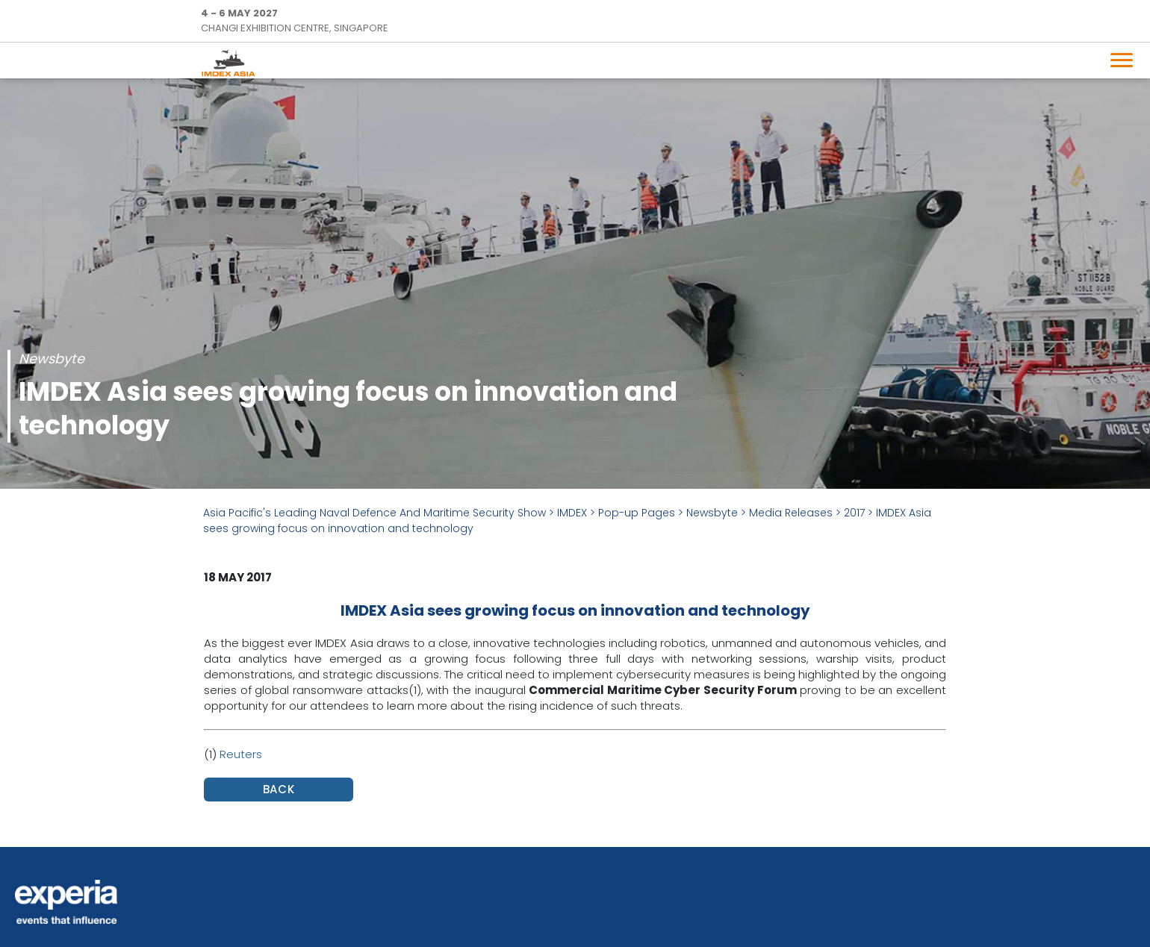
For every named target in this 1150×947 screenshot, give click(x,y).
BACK (279, 789)
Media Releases (791, 512)
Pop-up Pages (636, 512)
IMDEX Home (231, 63)
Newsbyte (712, 512)
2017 (854, 512)
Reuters (241, 754)
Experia (67, 902)
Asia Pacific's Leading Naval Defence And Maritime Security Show (374, 512)
